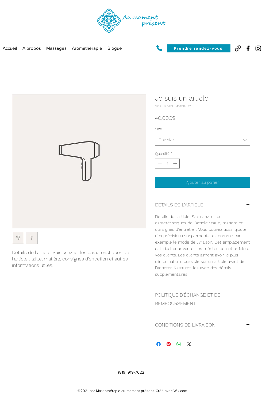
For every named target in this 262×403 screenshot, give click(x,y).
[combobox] (202, 140)
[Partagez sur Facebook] (158, 344)
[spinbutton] (167, 163)
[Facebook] (248, 48)
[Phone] (159, 48)
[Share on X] (189, 344)
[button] (56, 48)
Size (158, 129)
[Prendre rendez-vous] (198, 48)
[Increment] (175, 163)
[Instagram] (258, 48)
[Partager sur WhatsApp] (179, 344)
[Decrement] (159, 163)
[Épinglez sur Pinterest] (168, 344)
